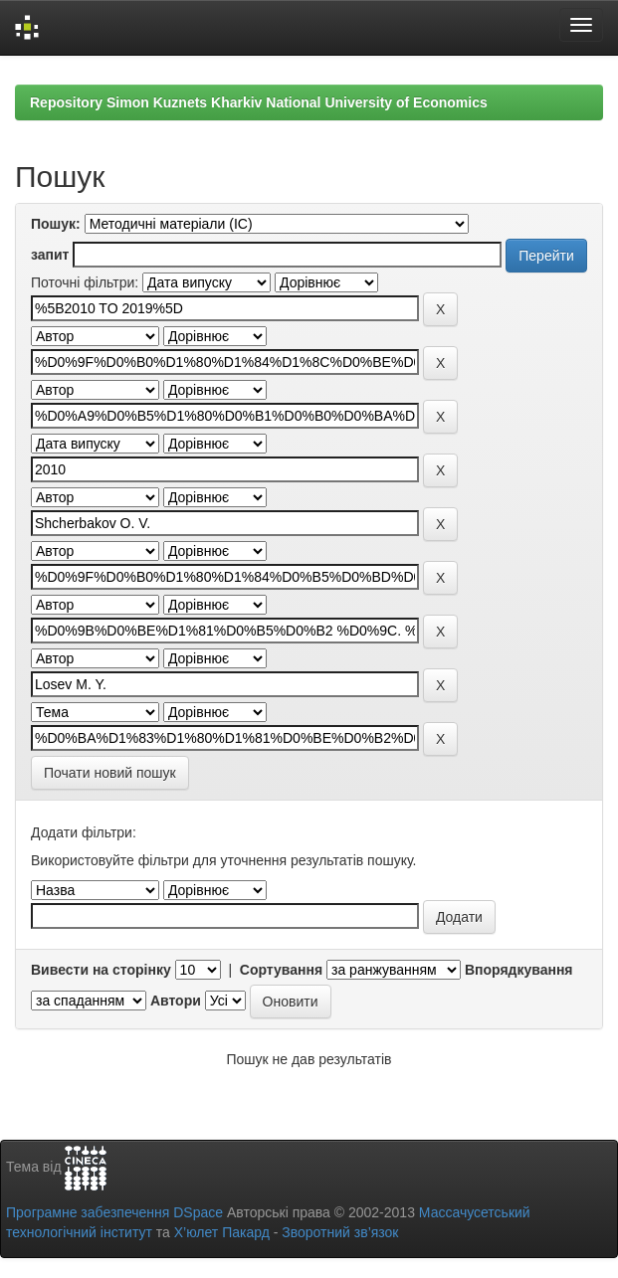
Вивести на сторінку (101, 970)
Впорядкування (519, 970)
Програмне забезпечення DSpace (114, 1212)
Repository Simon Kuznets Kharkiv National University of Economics (259, 102)
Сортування (281, 970)
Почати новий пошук (110, 773)
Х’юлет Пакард (222, 1232)
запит (50, 255)
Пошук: (56, 224)
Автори (175, 1000)
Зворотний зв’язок (340, 1232)
